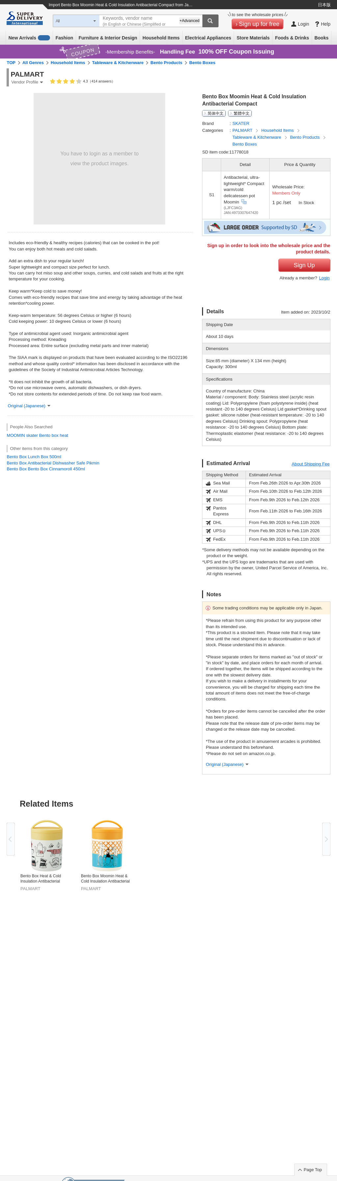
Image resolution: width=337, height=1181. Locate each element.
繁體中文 (241, 113)
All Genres (33, 62)
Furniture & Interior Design (108, 37)
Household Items (161, 37)
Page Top (313, 1169)
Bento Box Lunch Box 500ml (34, 456)
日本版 (324, 4)
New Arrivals (29, 37)
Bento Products (166, 62)
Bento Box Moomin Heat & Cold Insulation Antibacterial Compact (105, 879)
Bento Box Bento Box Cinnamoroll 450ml (46, 468)
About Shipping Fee (310, 463)
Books (321, 37)
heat (64, 435)
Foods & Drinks (292, 37)
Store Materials (253, 37)
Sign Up (304, 265)
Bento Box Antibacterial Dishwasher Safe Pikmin (53, 463)
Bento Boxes (202, 62)
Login (324, 277)
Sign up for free (259, 24)
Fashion (64, 37)
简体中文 (215, 113)
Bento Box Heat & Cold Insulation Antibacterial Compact (40, 879)
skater (32, 435)
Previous (11, 839)
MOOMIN (16, 435)
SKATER (240, 123)
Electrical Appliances (208, 37)
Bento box (49, 435)
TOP (11, 62)
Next (326, 839)
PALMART (242, 130)
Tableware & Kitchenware (118, 62)
